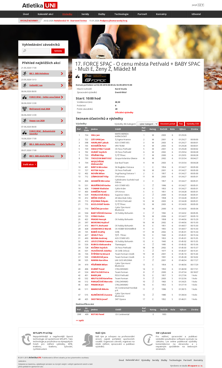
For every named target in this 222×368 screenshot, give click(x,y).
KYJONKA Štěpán (99, 201)
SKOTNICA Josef (99, 299)
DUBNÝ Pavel (97, 269)
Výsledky (67, 14)
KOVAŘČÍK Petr (98, 145)
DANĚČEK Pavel (98, 191)
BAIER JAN (96, 275)
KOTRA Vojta (97, 170)
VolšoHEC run (35, 85)
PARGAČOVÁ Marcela (101, 281)
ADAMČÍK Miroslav (100, 181)
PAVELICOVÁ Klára (100, 194)
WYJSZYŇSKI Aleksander (97, 162)
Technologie (121, 14)
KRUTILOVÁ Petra (100, 272)
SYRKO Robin (97, 216)
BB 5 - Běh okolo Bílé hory (41, 156)
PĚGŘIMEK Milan (99, 264)
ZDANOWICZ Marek (101, 228)
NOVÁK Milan (98, 173)
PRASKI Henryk (98, 219)
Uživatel (196, 14)
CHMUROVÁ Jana (99, 257)
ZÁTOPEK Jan (97, 139)
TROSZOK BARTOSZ (101, 158)
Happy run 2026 (37, 120)
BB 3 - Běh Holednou (39, 73)
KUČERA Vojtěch (99, 247)
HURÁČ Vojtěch (99, 152)
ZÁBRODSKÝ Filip (100, 176)
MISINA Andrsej (99, 238)
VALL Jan (95, 135)
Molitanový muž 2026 (39, 109)
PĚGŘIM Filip (97, 155)
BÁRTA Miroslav (99, 167)
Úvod (26, 14)
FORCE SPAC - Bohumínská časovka (42, 132)
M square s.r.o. (195, 365)
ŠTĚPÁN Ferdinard (100, 253)
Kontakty (161, 14)
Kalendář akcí (45, 14)
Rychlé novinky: (29, 20)
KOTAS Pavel (97, 314)
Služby (101, 14)
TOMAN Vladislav (100, 188)
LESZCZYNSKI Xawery (102, 241)
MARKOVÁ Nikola (100, 289)
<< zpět (80, 320)
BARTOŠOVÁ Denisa (101, 213)
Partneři (142, 14)
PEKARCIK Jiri (97, 284)
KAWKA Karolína (99, 260)
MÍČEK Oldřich (98, 197)
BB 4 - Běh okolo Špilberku (42, 144)
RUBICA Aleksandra (101, 244)
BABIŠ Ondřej (98, 231)
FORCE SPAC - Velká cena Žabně (44, 97)
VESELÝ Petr (97, 235)
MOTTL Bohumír (99, 225)
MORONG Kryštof (100, 222)
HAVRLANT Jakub (100, 142)
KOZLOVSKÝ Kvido (100, 204)
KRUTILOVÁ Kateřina (101, 278)
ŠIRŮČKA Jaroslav (99, 208)
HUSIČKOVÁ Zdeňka (101, 250)
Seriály (85, 14)
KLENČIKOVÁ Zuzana (101, 294)
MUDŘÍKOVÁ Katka (100, 185)
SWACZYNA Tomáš (100, 148)
